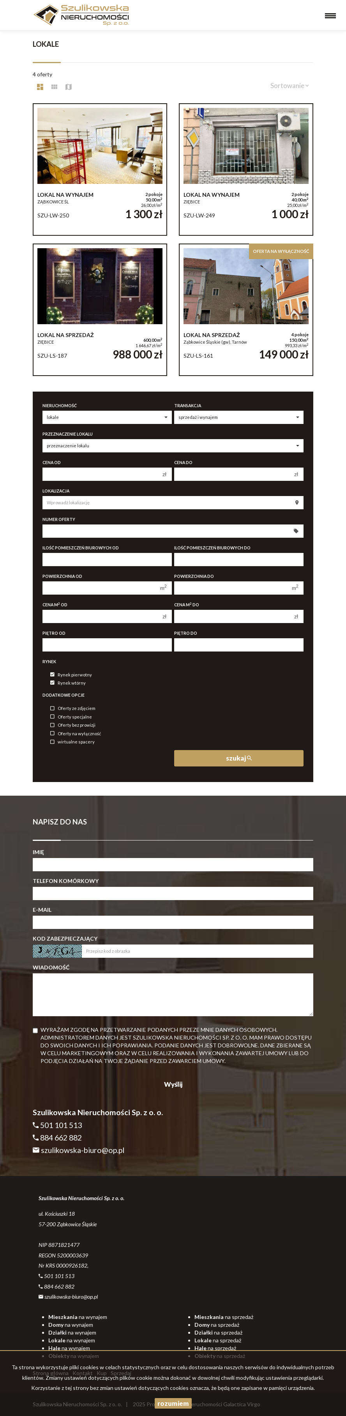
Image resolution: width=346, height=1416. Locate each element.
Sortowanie (289, 85)
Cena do (183, 462)
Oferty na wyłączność (75, 733)
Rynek (49, 661)
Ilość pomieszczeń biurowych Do (212, 548)
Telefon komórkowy (66, 880)
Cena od (51, 462)
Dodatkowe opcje (63, 695)
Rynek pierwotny (71, 674)
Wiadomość (51, 967)
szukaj (239, 758)
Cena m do (186, 604)
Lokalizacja (55, 491)
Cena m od (54, 604)
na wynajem (77, 1317)
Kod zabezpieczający (65, 938)
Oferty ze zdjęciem (72, 708)
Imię (38, 852)
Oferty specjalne (71, 716)
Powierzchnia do (194, 576)
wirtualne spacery (72, 742)
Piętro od (53, 633)
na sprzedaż (223, 1317)
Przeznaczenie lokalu (67, 434)
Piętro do (185, 633)
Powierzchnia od (62, 576)
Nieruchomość (59, 405)
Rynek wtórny (68, 682)
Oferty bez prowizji (72, 725)
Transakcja (187, 405)
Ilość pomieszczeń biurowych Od (80, 548)
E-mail (42, 909)
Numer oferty (58, 519)
